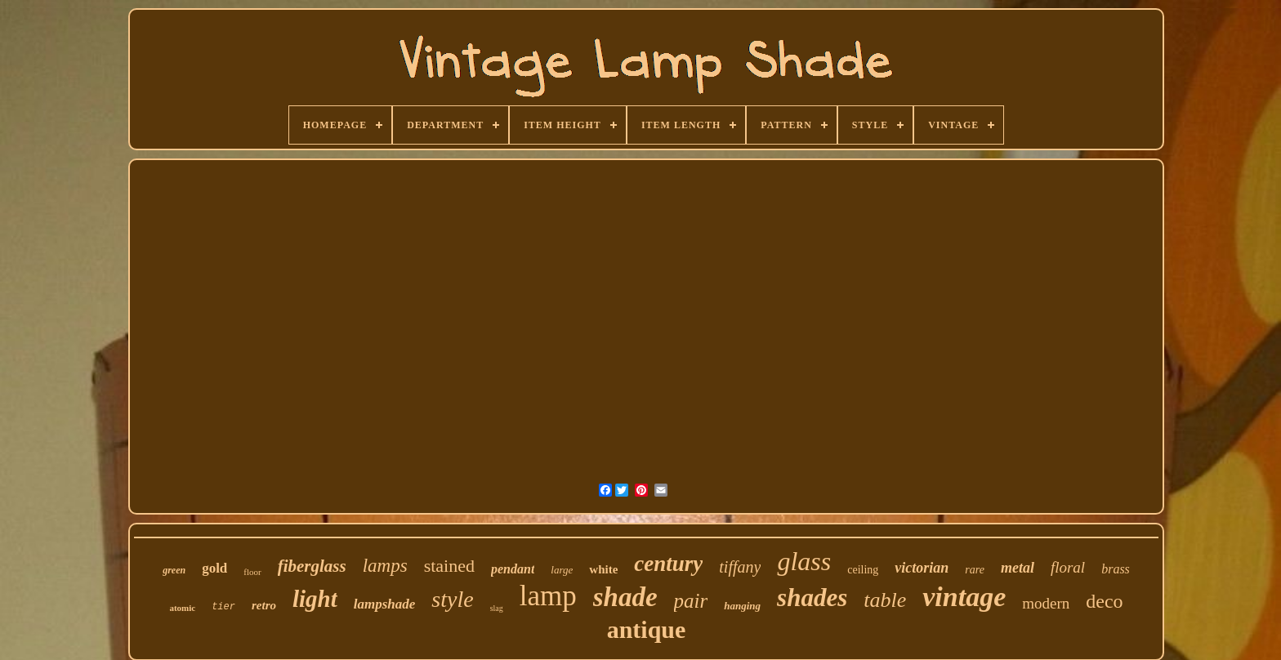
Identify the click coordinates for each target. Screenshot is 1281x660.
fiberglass (312, 566)
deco (1104, 601)
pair (691, 601)
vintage (964, 597)
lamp (548, 596)
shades (812, 597)
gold (214, 568)
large (562, 570)
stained (449, 565)
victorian (921, 568)
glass (804, 561)
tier (223, 607)
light (314, 599)
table (885, 600)
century (668, 563)
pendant (512, 569)
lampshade (385, 604)
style (452, 599)
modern (1045, 603)
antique (646, 629)
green (174, 570)
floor (252, 572)
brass (1115, 569)
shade (625, 597)
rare (974, 570)
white (603, 569)
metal (1017, 568)
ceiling (862, 570)
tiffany (740, 567)
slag (496, 608)
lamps (385, 565)
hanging (742, 606)
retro (264, 605)
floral (1068, 567)
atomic (182, 608)
